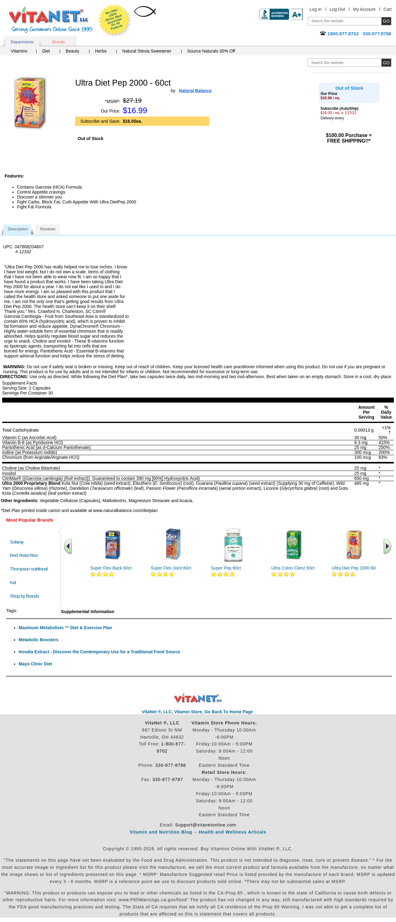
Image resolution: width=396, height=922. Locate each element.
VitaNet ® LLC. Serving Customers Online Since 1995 (51, 20)
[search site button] (386, 62)
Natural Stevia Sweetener (146, 51)
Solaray (17, 541)
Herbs (100, 51)
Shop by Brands (26, 596)
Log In (316, 9)
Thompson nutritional (29, 568)
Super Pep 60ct (226, 568)
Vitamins (19, 51)
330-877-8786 (170, 765)
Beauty (72, 51)
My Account (364, 9)
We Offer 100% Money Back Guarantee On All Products (115, 21)
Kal (13, 582)
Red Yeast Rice (24, 555)
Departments (22, 42)
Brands (58, 42)
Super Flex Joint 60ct (171, 568)
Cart (388, 9)
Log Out (337, 9)
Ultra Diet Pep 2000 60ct (355, 568)
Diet (46, 51)
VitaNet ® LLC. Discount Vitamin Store (198, 698)
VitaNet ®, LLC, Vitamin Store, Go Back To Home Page (197, 711)
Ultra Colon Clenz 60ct (293, 568)
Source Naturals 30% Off (211, 51)
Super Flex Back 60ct (110, 568)
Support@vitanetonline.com (205, 824)
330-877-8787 (168, 779)
